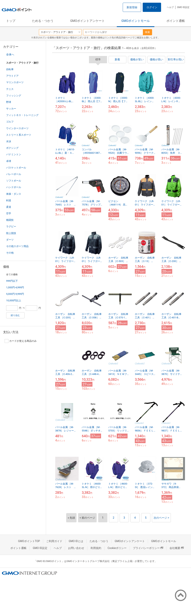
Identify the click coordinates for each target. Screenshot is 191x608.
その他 (10, 252)
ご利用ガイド (54, 541)
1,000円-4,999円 (15, 287)
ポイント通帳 (175, 21)
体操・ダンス (13, 193)
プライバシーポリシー (148, 548)
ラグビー (11, 226)
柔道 (8, 206)
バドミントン (13, 154)
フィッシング (13, 95)
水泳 (8, 141)
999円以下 (12, 280)
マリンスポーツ (15, 82)
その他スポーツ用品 (17, 246)
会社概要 (177, 548)
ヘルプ (170, 7)
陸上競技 (11, 233)
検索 (147, 32)
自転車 (10, 69)
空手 (8, 213)
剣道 (8, 200)
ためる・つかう (43, 21)
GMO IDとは (76, 541)
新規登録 (132, 7)
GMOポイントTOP (29, 541)
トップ (10, 21)
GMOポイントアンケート (87, 21)
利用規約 (96, 548)
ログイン (152, 7)
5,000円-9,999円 (15, 293)
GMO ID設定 (183, 7)
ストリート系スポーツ (18, 134)
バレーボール (13, 174)
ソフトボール (13, 180)
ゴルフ (10, 121)
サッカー (11, 108)
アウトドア (12, 75)
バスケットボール (16, 167)
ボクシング (12, 147)
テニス (10, 89)
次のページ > (161, 517)
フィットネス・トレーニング (22, 115)
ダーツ (10, 239)
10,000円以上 (13, 300)
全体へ (10, 54)
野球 (8, 102)
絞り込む (15, 315)
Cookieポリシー (117, 548)
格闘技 (10, 220)
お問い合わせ (76, 548)
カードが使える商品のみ (21, 341)
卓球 (8, 161)
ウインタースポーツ (17, 128)
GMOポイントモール (135, 21)
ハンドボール (13, 187)
